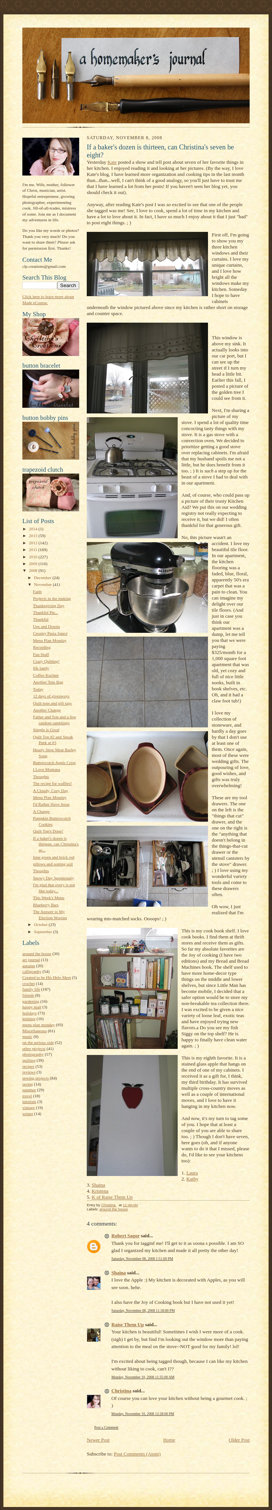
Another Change (47, 710)
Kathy (192, 1179)
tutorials (29, 1101)
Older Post (239, 1440)
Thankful (40, 619)
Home (169, 1440)
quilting (29, 1060)
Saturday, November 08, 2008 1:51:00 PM (142, 1259)
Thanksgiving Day (48, 605)
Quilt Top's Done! (48, 831)
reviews (29, 1072)
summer (29, 1089)
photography (33, 1054)
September (43, 931)
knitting (29, 1018)
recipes (28, 1066)
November (43, 584)
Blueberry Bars (46, 905)
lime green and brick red (53, 857)
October (41, 924)
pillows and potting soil (53, 864)
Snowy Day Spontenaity (53, 878)
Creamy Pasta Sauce (50, 633)
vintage (28, 1107)
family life (31, 989)
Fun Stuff (41, 654)
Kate (112, 162)
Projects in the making (52, 598)
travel (27, 1096)
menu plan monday (38, 1024)
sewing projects (35, 1078)
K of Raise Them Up (112, 1197)
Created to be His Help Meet (46, 977)
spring (27, 1084)
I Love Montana (46, 769)
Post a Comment (106, 1427)
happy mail (31, 1007)
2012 (33, 543)
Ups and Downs (46, 626)
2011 (33, 549)
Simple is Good (46, 729)
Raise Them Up (127, 1324)
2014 (33, 529)
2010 (33, 557)
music (27, 1036)
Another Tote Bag (48, 682)
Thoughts (41, 776)
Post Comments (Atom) (137, 1454)
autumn (28, 965)
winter (27, 1113)
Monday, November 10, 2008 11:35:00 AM (142, 1377)
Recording (42, 647)
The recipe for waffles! (52, 783)
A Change (41, 811)
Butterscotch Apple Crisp (54, 762)
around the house (36, 953)
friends (28, 995)
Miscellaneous (34, 1030)
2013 (33, 535)
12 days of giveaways (51, 696)
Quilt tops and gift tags (52, 703)
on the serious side (38, 1042)
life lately (41, 668)
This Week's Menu (48, 897)
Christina (121, 1390)
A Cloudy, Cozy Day (50, 790)
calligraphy (31, 971)
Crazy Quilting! (46, 661)
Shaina (98, 1185)
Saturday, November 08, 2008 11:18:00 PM (143, 1310)
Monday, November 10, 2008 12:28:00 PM (142, 1414)
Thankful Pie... (45, 612)
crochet (28, 983)
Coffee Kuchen (46, 675)
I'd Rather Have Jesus (51, 804)
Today (38, 689)
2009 (33, 563)
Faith (37, 591)
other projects (33, 1048)
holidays (29, 1013)
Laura (192, 1173)
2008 (33, 570)
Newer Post (98, 1440)
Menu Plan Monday (50, 640)
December (43, 577)
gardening (30, 1001)
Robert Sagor (125, 1235)
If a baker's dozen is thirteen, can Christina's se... (55, 844)
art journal (31, 959)
